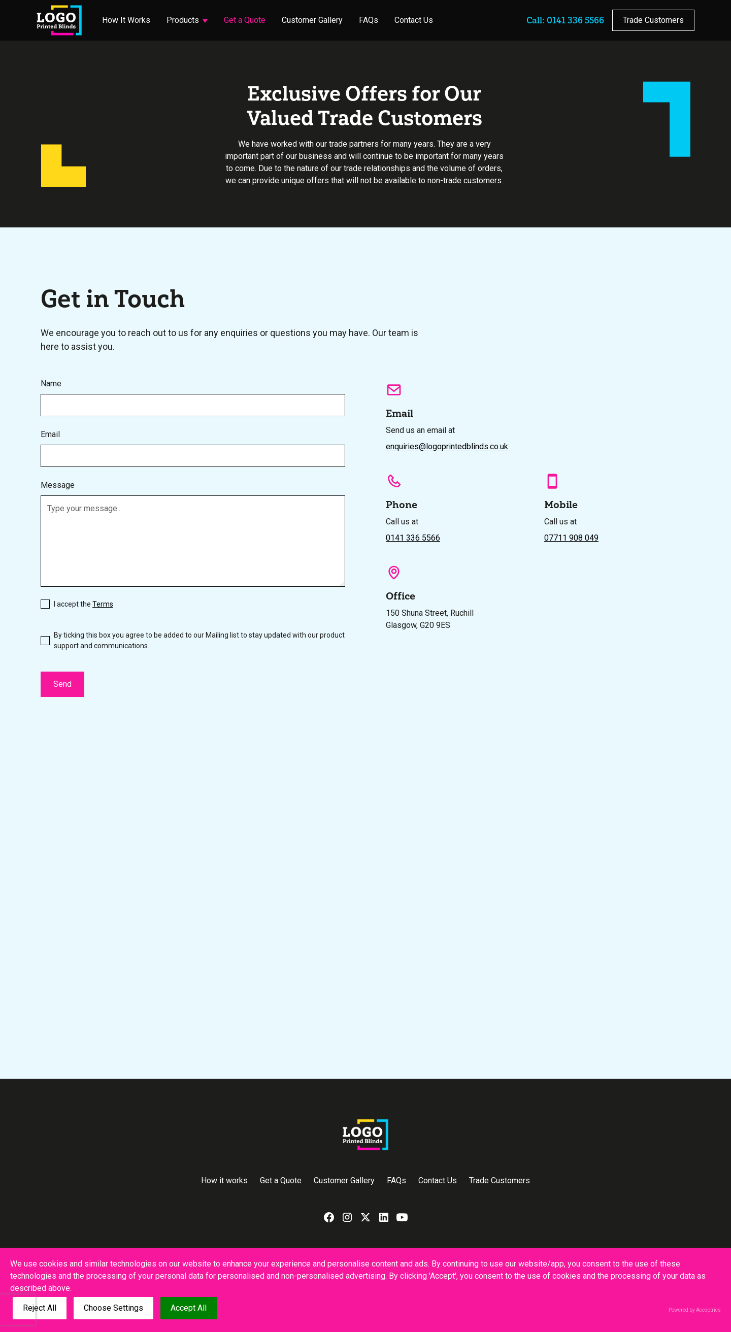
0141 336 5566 (413, 538)
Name (51, 383)
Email (50, 434)
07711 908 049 (571, 538)
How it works (224, 1180)
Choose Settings (113, 1308)
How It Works (126, 20)
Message (58, 485)
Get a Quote (244, 20)
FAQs (368, 20)
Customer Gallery (312, 20)
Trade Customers (653, 20)
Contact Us (413, 20)
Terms (102, 604)
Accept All (189, 1308)
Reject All (39, 1308)
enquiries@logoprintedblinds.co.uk (447, 446)
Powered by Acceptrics (695, 1310)
